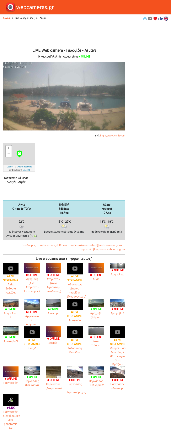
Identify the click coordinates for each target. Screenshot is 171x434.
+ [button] (9, 148)
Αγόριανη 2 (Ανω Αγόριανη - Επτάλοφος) (53, 279)
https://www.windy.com (112, 135)
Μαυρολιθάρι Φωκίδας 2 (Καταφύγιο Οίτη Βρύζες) (118, 348)
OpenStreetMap (24, 167)
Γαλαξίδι (32, 340)
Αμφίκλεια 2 (11, 310)
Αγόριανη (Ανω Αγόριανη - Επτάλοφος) (32, 279)
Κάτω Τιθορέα (96, 338)
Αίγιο (96, 273)
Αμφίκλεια (117, 270)
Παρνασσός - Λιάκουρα (117, 380)
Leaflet (10, 167)
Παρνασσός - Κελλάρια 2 (96, 378)
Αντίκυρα (53, 308)
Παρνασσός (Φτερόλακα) (54, 380)
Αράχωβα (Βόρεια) (96, 310)
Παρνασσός (11, 377)
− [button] (8, 154)
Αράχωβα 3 (11, 336)
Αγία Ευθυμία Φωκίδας (11, 280)
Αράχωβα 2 (117, 308)
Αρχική (7, 18)
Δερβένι (53, 337)
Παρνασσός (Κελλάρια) (32, 378)
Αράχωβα (75, 312)
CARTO (26, 170)
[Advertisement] (64, 34)
